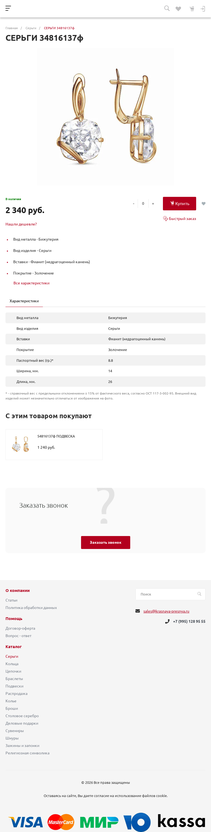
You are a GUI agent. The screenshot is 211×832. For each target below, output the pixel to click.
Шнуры (12, 738)
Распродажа (16, 693)
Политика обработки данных (31, 607)
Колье (10, 701)
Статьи (11, 600)
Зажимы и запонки (22, 745)
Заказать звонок (105, 542)
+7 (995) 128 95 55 (189, 621)
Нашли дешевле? (21, 224)
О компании (17, 590)
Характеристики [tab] (24, 301)
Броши (11, 708)
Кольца (11, 664)
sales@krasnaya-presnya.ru (166, 611)
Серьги (11, 656)
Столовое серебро (22, 716)
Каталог (13, 647)
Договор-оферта (20, 628)
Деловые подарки (21, 723)
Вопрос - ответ (18, 635)
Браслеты (14, 678)
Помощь (13, 618)
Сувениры (14, 730)
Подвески (14, 686)
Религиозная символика (27, 753)
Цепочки (13, 671)
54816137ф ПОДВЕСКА (56, 436)
